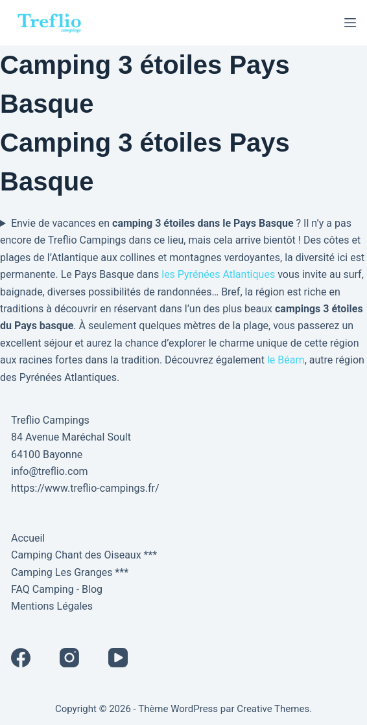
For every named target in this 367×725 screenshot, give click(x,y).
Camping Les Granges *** (69, 572)
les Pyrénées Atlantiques (218, 274)
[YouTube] (118, 657)
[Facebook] (20, 657)
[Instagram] (69, 657)
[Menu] (350, 23)
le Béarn (286, 360)
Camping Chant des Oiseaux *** (84, 555)
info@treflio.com (49, 471)
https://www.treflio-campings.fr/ (85, 488)
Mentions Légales (52, 606)
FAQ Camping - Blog (56, 589)
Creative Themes (273, 709)
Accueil (28, 538)
